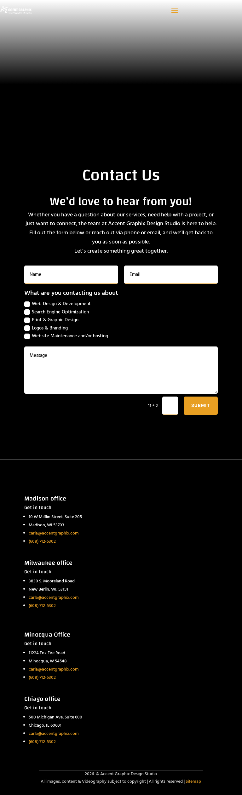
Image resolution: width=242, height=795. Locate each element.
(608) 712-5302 (42, 541)
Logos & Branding (46, 328)
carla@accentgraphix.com (54, 533)
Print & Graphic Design (51, 320)
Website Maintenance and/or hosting (66, 336)
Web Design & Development (57, 304)
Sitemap (193, 781)
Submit (200, 405)
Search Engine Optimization (56, 312)
